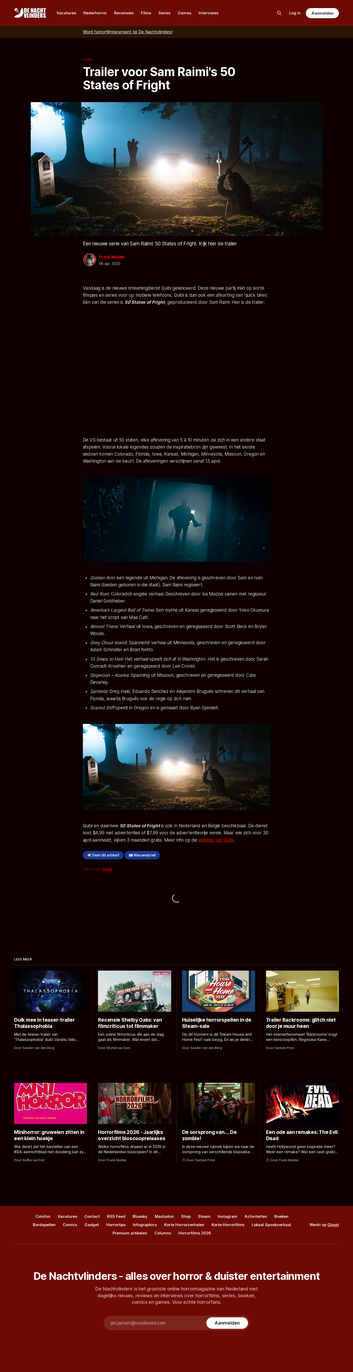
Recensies (124, 12)
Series (164, 12)
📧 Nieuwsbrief (142, 855)
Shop (186, 1216)
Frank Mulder (112, 256)
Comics (70, 1224)
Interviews (208, 12)
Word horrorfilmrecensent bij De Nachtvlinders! (127, 31)
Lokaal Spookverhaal (271, 1224)
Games (184, 12)
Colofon (42, 1216)
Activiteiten (256, 1216)
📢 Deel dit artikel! (103, 855)
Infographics (145, 1224)
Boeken (281, 1216)
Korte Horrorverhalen (184, 1224)
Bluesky (140, 1216)
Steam (204, 1216)
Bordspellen (44, 1224)
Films (146, 12)
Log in (295, 12)
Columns (162, 1233)
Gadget (91, 1224)
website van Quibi (216, 840)
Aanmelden (322, 13)
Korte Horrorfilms (228, 1224)
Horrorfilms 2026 (194, 1233)
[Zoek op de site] (279, 13)
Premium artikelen (130, 1233)
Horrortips (116, 1224)
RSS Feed (116, 1216)
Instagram (227, 1216)
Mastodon (164, 1216)
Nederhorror (95, 12)
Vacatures (66, 12)
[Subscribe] (227, 1323)
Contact (92, 1216)
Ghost (333, 1224)
